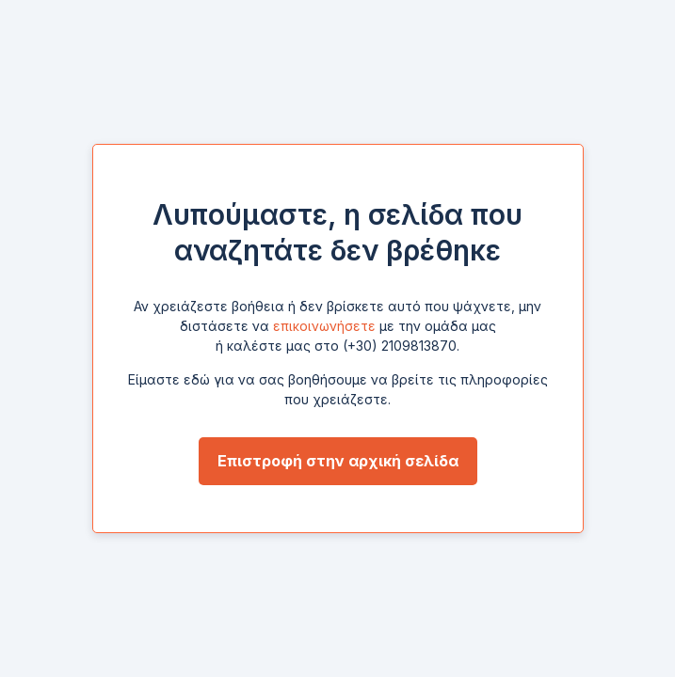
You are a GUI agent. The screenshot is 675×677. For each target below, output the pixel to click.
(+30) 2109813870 (400, 346)
